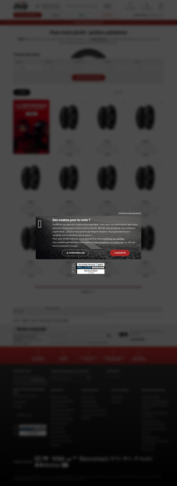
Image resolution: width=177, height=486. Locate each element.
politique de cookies (113, 238)
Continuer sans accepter (129, 213)
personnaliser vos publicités (109, 242)
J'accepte (120, 252)
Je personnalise (75, 252)
